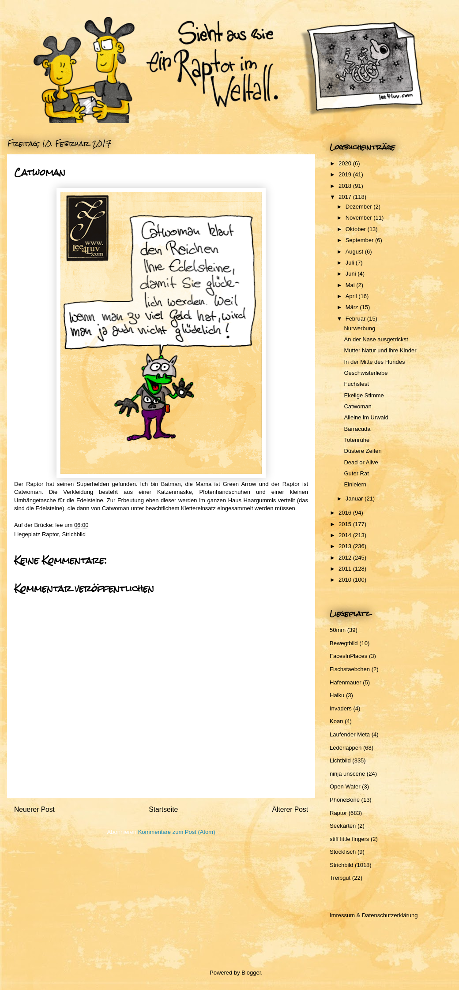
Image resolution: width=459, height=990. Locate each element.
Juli (351, 262)
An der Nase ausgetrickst (376, 339)
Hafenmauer (345, 682)
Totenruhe (356, 440)
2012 (346, 557)
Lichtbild (340, 760)
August (355, 251)
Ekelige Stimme (364, 395)
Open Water (345, 786)
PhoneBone (345, 799)
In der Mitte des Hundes (374, 362)
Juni (351, 273)
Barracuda (357, 429)
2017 (346, 197)
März (353, 307)
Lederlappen (345, 747)
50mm (338, 630)
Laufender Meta (350, 734)
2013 (346, 546)
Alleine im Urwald (366, 417)
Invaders (341, 708)
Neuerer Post (34, 809)
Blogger (251, 972)
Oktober (357, 229)
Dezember (360, 206)
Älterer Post (290, 809)
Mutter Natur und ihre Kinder (380, 350)
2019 (346, 174)
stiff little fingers (349, 839)
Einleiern (355, 484)
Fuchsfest (356, 384)
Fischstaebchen (350, 669)
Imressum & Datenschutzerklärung (374, 915)
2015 (346, 524)
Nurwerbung (359, 328)
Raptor (50, 534)
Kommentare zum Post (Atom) (176, 832)
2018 (346, 186)
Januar (355, 498)
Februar (356, 318)
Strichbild (73, 534)
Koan (336, 721)
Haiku (337, 695)
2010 (346, 579)
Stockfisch (343, 851)
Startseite (163, 809)
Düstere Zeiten (362, 451)
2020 (346, 163)
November (360, 217)
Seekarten (343, 825)
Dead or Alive (361, 462)
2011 (346, 568)
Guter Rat (356, 473)
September (360, 240)
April (352, 296)
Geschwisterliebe (366, 373)
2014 (346, 535)
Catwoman (357, 406)
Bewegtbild (344, 643)
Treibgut (340, 877)
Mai (351, 285)
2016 (346, 512)
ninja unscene (347, 773)
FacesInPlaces (348, 656)
